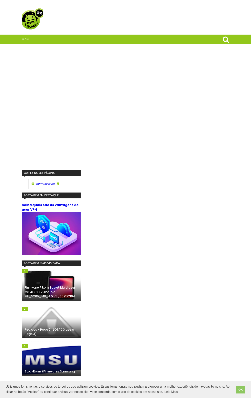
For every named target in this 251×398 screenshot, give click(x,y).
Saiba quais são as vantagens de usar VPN (50, 207)
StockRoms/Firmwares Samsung (50, 371)
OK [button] (240, 389)
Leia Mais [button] (171, 391)
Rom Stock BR (45, 184)
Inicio (25, 39)
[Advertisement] (51, 107)
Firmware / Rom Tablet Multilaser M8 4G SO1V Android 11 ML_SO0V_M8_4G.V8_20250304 (50, 291)
